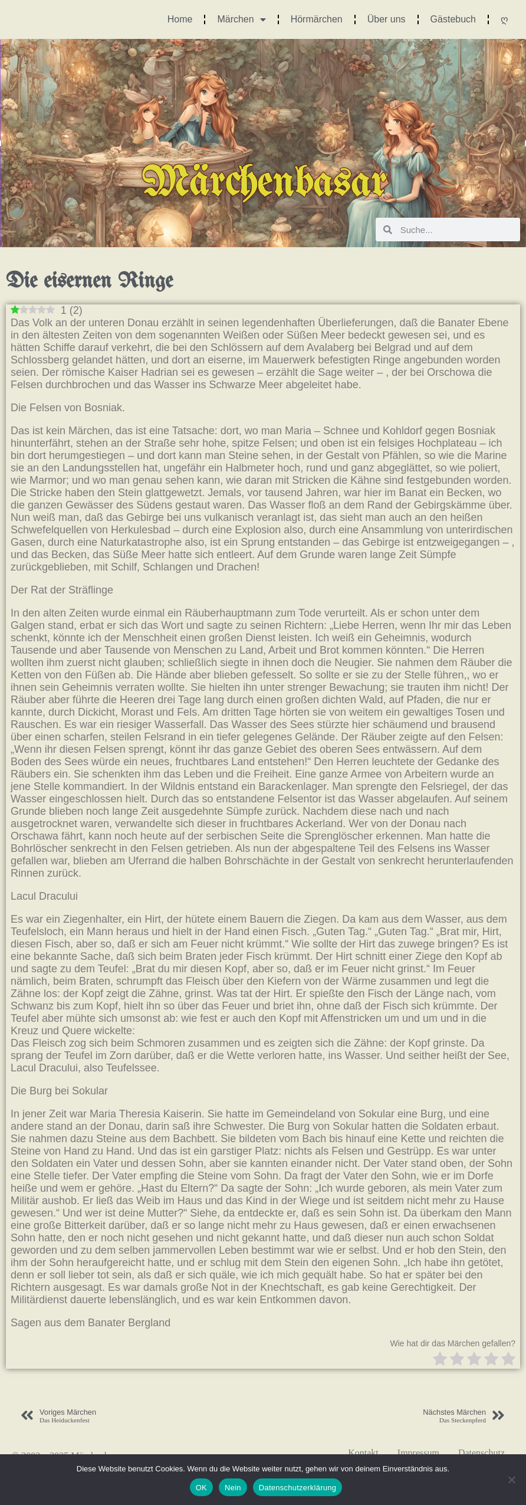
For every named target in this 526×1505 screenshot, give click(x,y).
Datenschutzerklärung (297, 1487)
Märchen (241, 19)
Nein (233, 1487)
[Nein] (511, 1480)
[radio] (440, 1360)
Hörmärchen (317, 19)
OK (201, 1487)
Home (180, 19)
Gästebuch (453, 19)
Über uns (386, 19)
